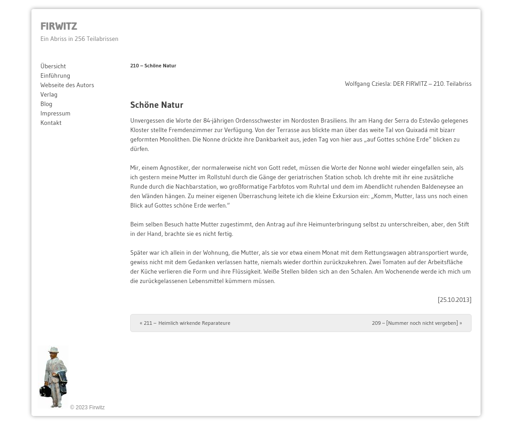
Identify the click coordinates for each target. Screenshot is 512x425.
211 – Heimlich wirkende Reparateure (185, 322)
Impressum (55, 113)
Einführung (55, 75)
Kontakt (51, 123)
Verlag (48, 94)
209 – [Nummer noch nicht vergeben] (417, 322)
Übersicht (53, 66)
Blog (46, 104)
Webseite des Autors (67, 85)
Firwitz (58, 25)
